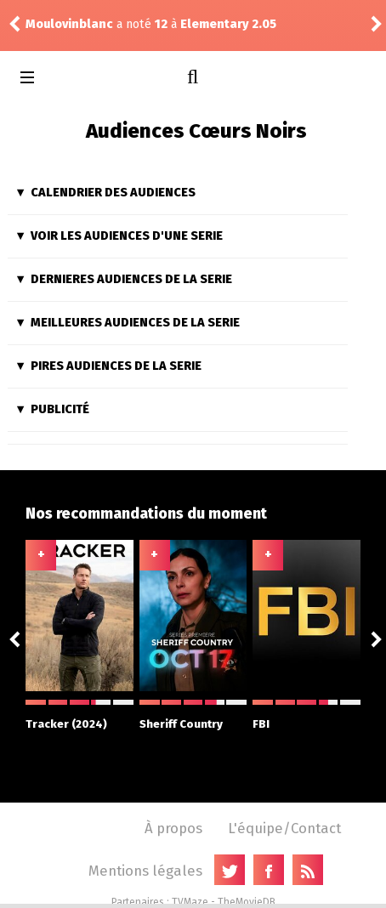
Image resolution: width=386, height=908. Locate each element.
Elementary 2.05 (228, 24)
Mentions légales (145, 870)
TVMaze (190, 902)
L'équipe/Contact (284, 828)
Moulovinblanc (69, 24)
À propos (173, 828)
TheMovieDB (246, 902)
